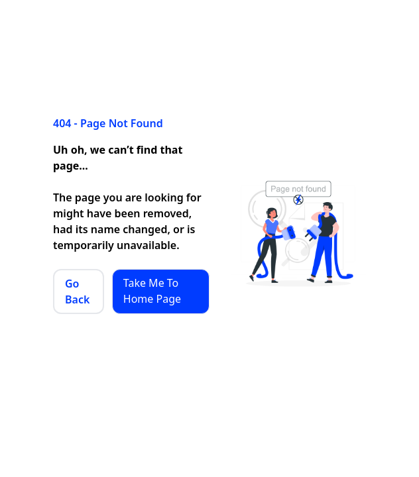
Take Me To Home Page (152, 291)
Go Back (77, 291)
